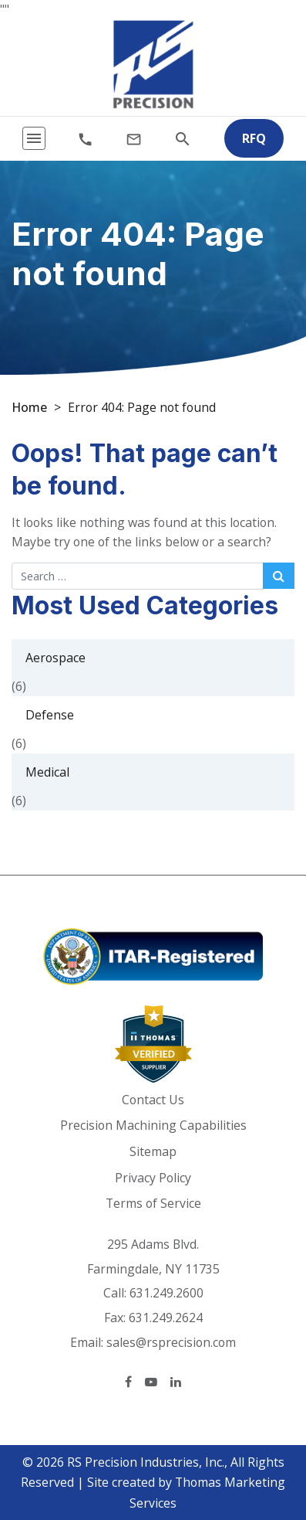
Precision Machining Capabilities (153, 1125)
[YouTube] (151, 1382)
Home (29, 407)
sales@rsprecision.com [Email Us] (171, 1342)
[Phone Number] (85, 139)
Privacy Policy (153, 1177)
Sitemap (153, 1151)
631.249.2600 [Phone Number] (166, 1292)
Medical (47, 771)
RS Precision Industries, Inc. (145, 1462)
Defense (49, 714)
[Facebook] (128, 1382)
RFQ (254, 138)
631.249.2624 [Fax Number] (166, 1317)
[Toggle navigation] (33, 138)
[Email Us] (134, 139)
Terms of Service (153, 1203)
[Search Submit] (278, 576)
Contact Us (153, 1099)
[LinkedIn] (175, 1382)
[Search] (182, 137)
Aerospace (55, 657)
